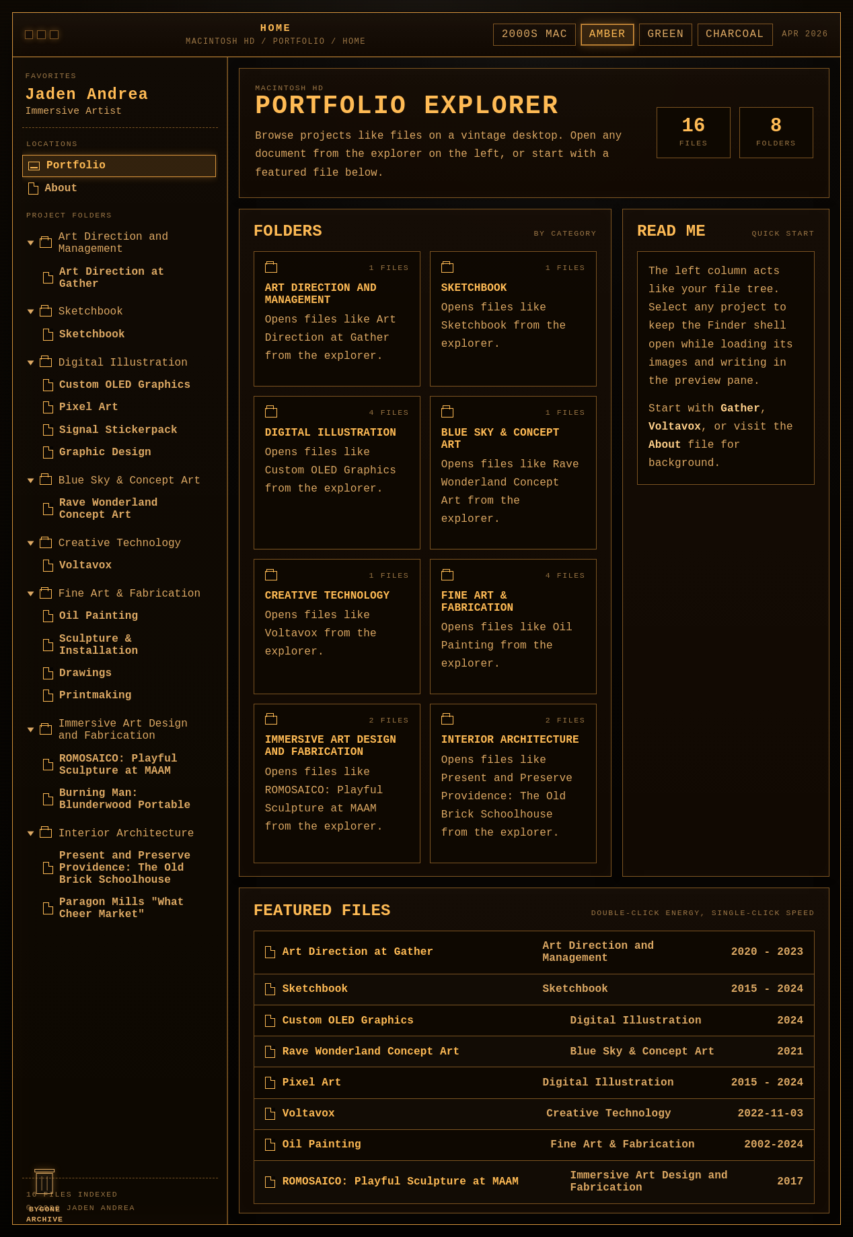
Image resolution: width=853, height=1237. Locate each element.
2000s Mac (535, 34)
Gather (740, 409)
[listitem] (534, 952)
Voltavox (674, 427)
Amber (607, 34)
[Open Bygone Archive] (44, 1195)
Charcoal (735, 34)
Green (665, 34)
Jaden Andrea (87, 95)
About (664, 445)
